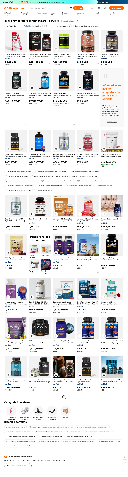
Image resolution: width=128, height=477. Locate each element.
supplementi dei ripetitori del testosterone (19, 446)
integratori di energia (74, 432)
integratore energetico (44, 190)
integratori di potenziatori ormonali (79, 186)
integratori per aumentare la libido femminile (20, 441)
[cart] (99, 8)
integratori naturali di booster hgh (50, 436)
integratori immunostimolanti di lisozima (50, 186)
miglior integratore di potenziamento (84, 176)
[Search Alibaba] (49, 8)
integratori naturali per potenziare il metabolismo (57, 181)
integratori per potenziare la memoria (98, 432)
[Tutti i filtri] (11, 26)
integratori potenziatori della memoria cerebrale (21, 181)
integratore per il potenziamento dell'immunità (51, 172)
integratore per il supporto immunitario (18, 172)
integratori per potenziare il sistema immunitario (93, 181)
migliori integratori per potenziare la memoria (20, 436)
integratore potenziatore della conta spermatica (92, 427)
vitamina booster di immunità (49, 441)
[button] (71, 8)
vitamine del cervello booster (15, 427)
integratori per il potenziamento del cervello (84, 172)
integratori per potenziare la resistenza (18, 190)
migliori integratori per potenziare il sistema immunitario (50, 176)
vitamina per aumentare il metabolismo (79, 436)
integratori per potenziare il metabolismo (19, 186)
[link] (125, 457)
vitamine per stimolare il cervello (109, 441)
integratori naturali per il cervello (17, 176)
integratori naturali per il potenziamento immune (79, 441)
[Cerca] (78, 8)
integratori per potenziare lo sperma (18, 432)
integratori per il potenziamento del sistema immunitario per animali (51, 427)
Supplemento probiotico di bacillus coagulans (48, 432)
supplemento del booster (103, 186)
